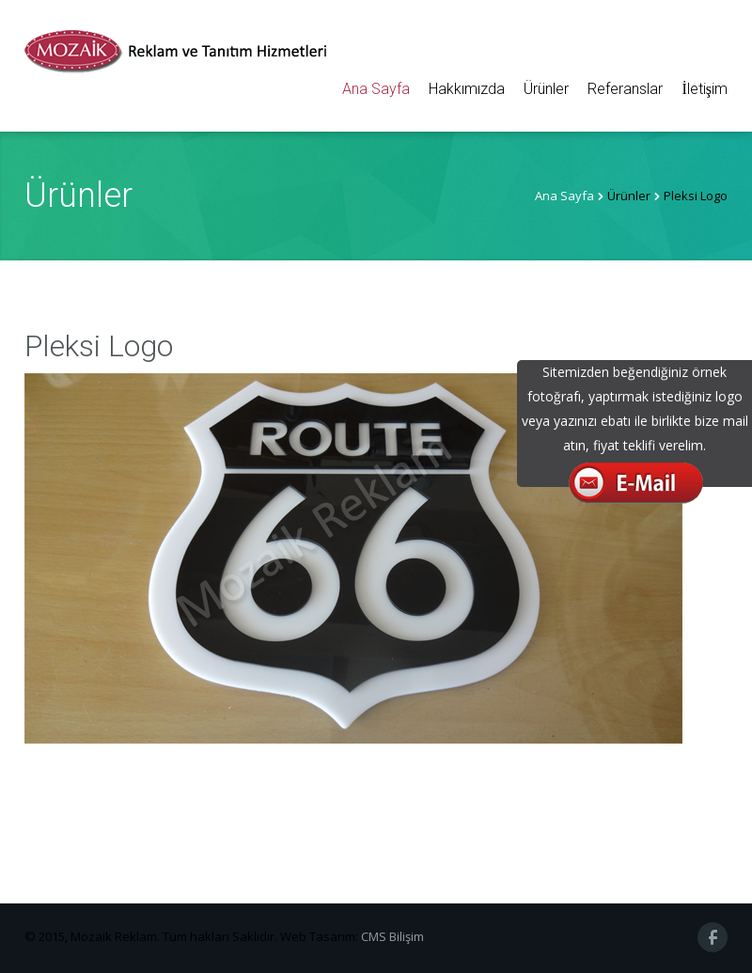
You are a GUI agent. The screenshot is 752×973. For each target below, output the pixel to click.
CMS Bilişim (392, 936)
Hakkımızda (467, 89)
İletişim (705, 89)
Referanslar (625, 89)
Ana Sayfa (376, 89)
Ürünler (546, 89)
